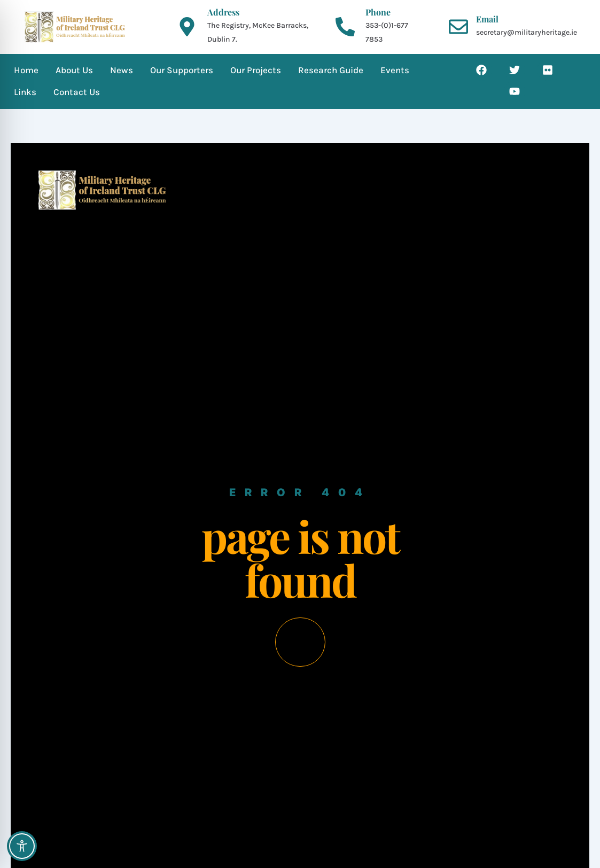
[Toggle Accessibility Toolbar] (22, 846)
